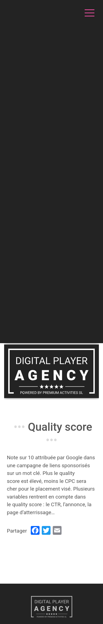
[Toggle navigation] (88, 12)
